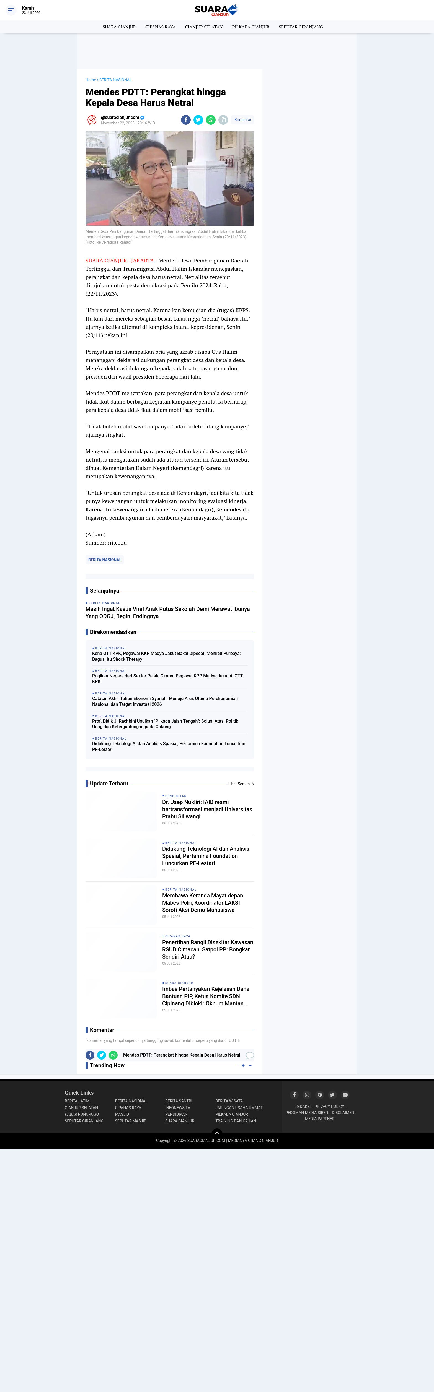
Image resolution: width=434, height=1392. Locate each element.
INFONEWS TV (177, 1107)
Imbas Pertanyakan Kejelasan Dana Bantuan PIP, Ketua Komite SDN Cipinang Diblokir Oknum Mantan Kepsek (205, 996)
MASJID (122, 1114)
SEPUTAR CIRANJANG (301, 27)
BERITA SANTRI (178, 1101)
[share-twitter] (198, 120)
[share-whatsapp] (211, 120)
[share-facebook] (186, 120)
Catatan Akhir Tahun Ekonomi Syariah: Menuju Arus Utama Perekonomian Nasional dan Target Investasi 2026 (165, 701)
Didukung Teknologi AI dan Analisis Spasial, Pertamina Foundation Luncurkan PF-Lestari (168, 746)
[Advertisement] (217, 51)
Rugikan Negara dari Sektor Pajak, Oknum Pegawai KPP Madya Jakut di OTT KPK (167, 678)
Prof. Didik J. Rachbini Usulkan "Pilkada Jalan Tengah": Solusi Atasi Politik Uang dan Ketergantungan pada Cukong (165, 724)
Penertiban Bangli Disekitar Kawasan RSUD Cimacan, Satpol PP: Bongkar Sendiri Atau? (207, 949)
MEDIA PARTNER (319, 1119)
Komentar (242, 120)
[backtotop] (217, 1133)
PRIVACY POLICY (329, 1106)
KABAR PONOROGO (82, 1114)
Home (91, 80)
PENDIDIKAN (176, 796)
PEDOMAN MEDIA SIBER (306, 1112)
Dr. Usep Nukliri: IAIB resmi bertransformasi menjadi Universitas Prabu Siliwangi (207, 809)
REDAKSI (303, 1106)
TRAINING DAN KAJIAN (236, 1121)
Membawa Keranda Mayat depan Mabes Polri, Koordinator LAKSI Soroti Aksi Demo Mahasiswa (202, 902)
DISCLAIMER (343, 1112)
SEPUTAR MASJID (131, 1121)
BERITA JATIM (77, 1101)
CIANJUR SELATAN (204, 27)
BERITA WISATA (229, 1101)
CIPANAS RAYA (160, 27)
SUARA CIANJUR (119, 27)
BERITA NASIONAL (104, 560)
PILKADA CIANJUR (251, 27)
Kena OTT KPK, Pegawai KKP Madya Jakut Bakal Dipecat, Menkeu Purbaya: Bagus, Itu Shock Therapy (166, 656)
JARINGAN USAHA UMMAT (239, 1107)
